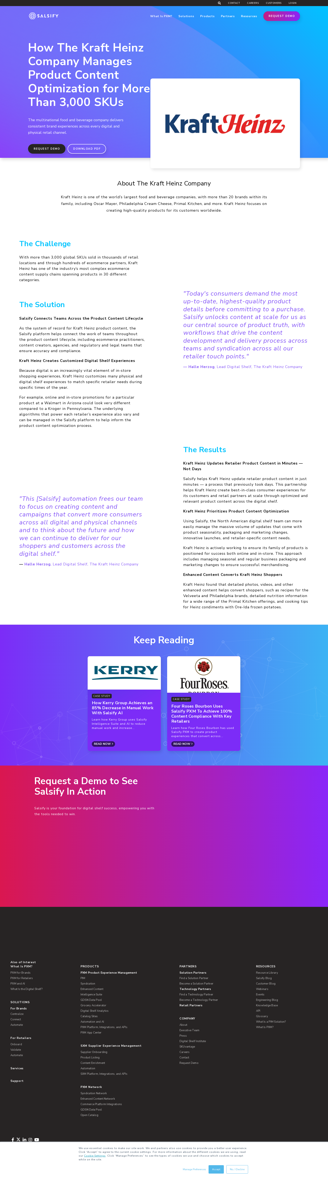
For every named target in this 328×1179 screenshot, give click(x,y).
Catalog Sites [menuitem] (89, 1016)
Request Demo (282, 16)
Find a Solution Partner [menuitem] (194, 978)
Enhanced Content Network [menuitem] (98, 1099)
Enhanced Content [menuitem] (92, 989)
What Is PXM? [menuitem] (21, 966)
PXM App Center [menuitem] (91, 1033)
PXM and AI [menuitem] (17, 984)
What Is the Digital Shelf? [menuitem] (26, 989)
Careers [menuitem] (253, 3)
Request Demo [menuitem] (189, 1063)
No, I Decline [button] (237, 1169)
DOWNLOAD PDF (86, 149)
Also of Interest (23, 962)
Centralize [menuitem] (17, 1014)
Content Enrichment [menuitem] (93, 1063)
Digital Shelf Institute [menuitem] (192, 1041)
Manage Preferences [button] (194, 1169)
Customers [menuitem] (274, 3)
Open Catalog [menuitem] (89, 1115)
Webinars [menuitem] (262, 989)
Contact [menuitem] (234, 3)
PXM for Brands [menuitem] (20, 973)
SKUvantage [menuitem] (187, 1047)
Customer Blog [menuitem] (265, 984)
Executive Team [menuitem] (189, 1030)
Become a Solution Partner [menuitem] (196, 984)
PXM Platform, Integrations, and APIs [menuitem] (104, 1027)
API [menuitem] (258, 1011)
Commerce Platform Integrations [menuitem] (101, 1104)
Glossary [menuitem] (262, 1016)
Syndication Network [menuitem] (94, 1093)
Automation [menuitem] (88, 1068)
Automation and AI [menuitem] (92, 1022)
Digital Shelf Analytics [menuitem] (95, 1011)
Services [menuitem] (16, 1068)
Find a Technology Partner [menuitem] (196, 994)
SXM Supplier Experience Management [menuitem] (111, 1046)
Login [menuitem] (292, 3)
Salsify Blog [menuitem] (264, 978)
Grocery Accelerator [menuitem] (93, 1005)
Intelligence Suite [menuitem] (91, 994)
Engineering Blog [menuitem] (267, 1000)
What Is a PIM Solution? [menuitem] (271, 1022)
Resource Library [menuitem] (267, 973)
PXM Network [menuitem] (91, 1087)
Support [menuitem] (16, 1081)
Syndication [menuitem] (88, 984)
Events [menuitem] (260, 994)
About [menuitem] (183, 1025)
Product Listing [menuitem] (90, 1057)
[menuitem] (127, 973)
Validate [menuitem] (15, 1050)
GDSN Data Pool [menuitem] (91, 1000)
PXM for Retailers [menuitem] (21, 978)
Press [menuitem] (183, 1036)
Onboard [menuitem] (16, 1044)
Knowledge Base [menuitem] (267, 1005)
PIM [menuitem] (83, 978)
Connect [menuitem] (15, 1019)
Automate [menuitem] (16, 1025)
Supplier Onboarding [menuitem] (94, 1052)
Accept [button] (216, 1169)
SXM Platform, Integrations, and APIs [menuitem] (104, 1074)
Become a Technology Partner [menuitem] (198, 1000)
